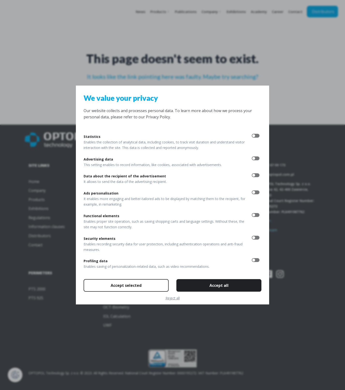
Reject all (172, 298)
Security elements (99, 238)
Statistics (92, 136)
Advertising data (98, 159)
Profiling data (96, 261)
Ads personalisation (101, 193)
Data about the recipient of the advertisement (125, 176)
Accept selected (126, 285)
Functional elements (101, 216)
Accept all (219, 285)
